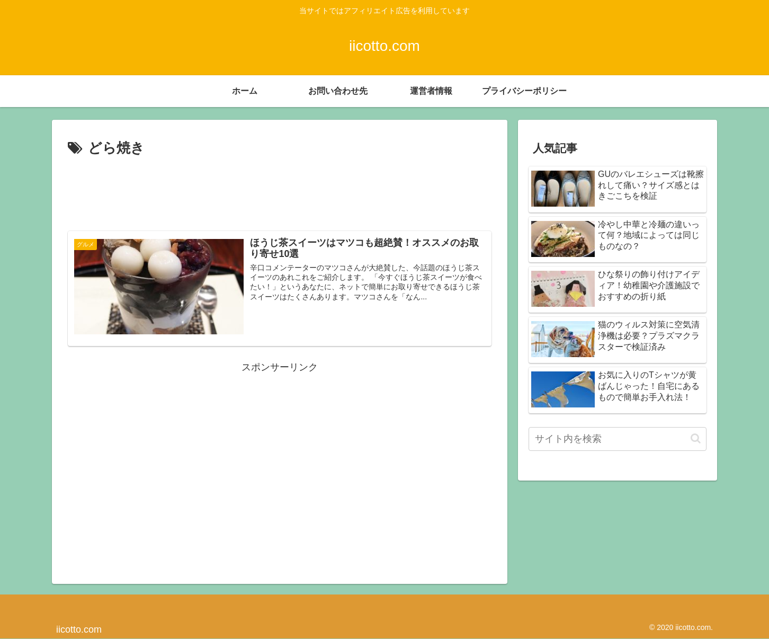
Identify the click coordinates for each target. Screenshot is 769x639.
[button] (695, 438)
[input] (618, 439)
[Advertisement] (279, 190)
